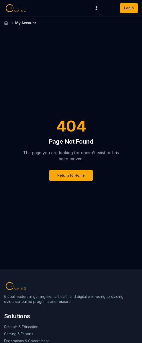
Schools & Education (21, 327)
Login (129, 8)
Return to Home (71, 175)
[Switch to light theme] (97, 8)
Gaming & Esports (18, 334)
